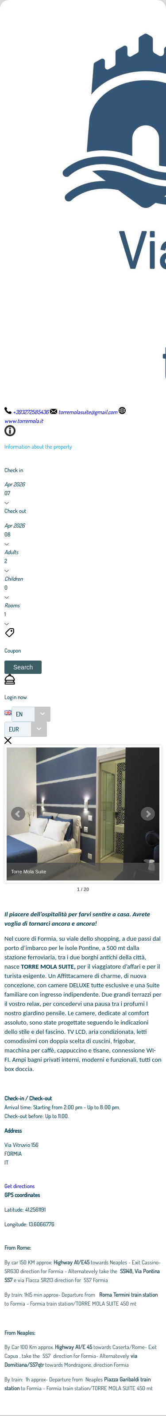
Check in (13, 469)
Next (148, 814)
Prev (18, 814)
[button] (23, 667)
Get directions (19, 1185)
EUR (14, 729)
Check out (15, 510)
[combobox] (31, 714)
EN (19, 714)
